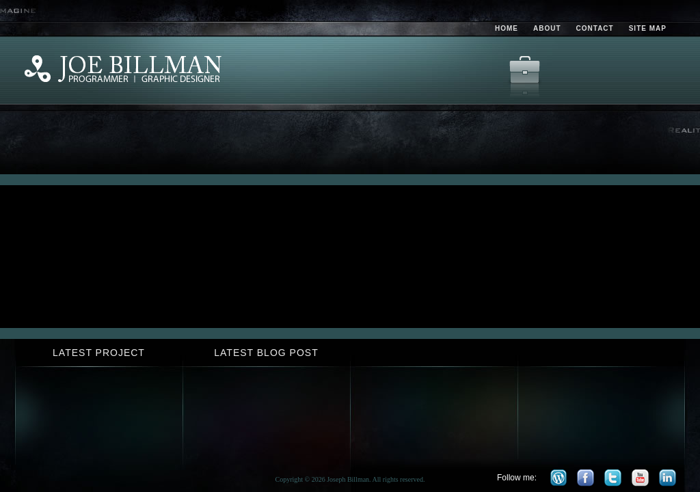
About (547, 28)
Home (506, 28)
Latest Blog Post (266, 352)
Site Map (648, 28)
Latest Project (99, 352)
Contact (595, 28)
